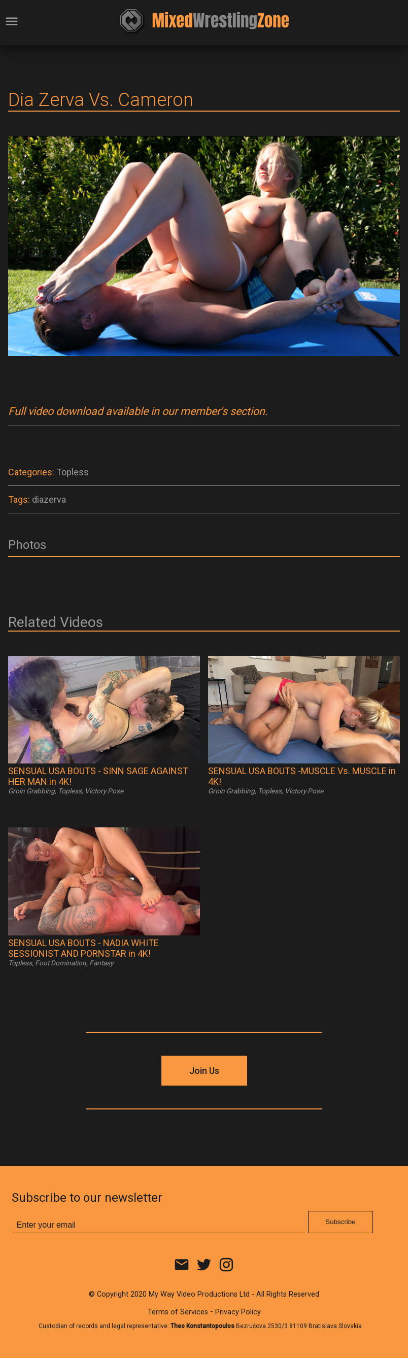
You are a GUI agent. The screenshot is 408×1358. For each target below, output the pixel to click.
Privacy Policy (238, 1312)
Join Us (204, 1070)
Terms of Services (178, 1312)
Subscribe (340, 1222)
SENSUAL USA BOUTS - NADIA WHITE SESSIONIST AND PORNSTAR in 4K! (83, 948)
